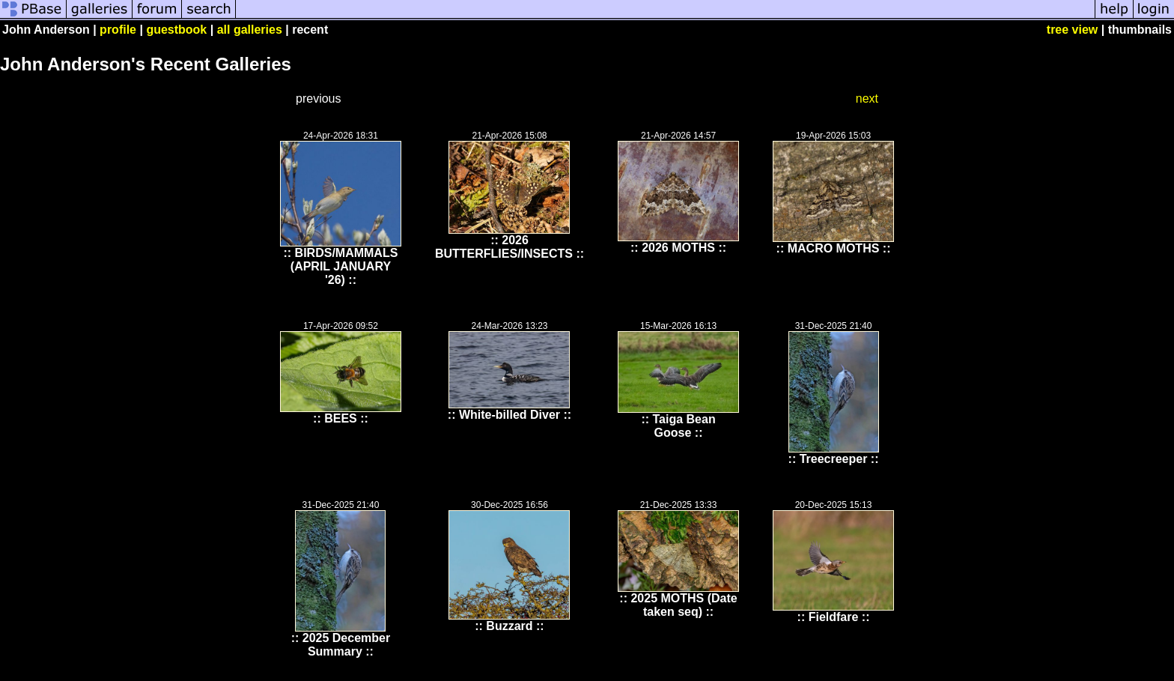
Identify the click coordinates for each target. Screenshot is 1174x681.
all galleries (249, 29)
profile (118, 29)
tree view (1072, 29)
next (867, 98)
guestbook (176, 29)
